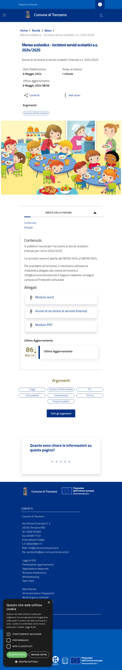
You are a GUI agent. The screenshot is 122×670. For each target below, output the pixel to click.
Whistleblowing (30, 577)
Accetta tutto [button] (17, 654)
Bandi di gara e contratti (35, 597)
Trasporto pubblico (61, 401)
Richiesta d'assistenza (34, 573)
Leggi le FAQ (29, 560)
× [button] (49, 602)
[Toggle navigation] (4, 15)
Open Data (28, 581)
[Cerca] (101, 15)
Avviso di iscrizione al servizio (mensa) (61, 310)
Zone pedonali (32, 395)
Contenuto (30, 223)
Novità (36, 30)
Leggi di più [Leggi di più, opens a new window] (30, 627)
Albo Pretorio (29, 589)
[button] (28, 661)
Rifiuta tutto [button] (39, 654)
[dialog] (27, 633)
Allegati (28, 227)
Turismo (90, 395)
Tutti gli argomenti (61, 413)
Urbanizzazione (61, 395)
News (47, 30)
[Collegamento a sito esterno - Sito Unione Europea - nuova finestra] (77, 491)
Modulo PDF (44, 324)
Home (24, 30)
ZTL (90, 389)
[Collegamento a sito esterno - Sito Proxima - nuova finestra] (55, 660)
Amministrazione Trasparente (38, 593)
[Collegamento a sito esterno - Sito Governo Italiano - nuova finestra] (65, 660)
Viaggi (32, 389)
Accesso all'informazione (36, 113)
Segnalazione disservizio (35, 569)
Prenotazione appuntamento (38, 564)
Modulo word (44, 297)
